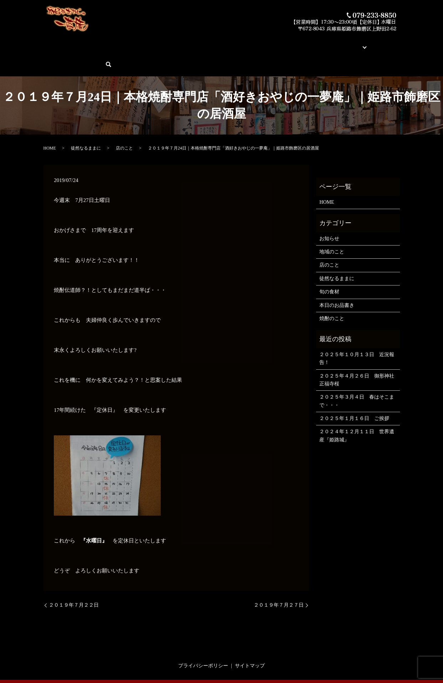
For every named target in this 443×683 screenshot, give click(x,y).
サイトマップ (250, 640)
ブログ (319, 43)
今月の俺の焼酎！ (202, 43)
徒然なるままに (86, 123)
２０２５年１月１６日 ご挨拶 (354, 393)
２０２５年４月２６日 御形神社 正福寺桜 (357, 354)
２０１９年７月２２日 (74, 580)
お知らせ (329, 213)
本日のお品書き (160, 43)
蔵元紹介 (272, 43)
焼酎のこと (331, 294)
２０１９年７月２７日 (279, 580)
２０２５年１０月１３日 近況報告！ (356, 333)
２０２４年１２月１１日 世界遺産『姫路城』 (356, 411)
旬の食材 (329, 267)
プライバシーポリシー (203, 640)
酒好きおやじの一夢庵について (103, 43)
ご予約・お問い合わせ (360, 43)
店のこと (124, 123)
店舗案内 (297, 43)
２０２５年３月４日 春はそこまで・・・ (356, 376)
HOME (55, 43)
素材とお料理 (242, 43)
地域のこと (331, 227)
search (396, 43)
